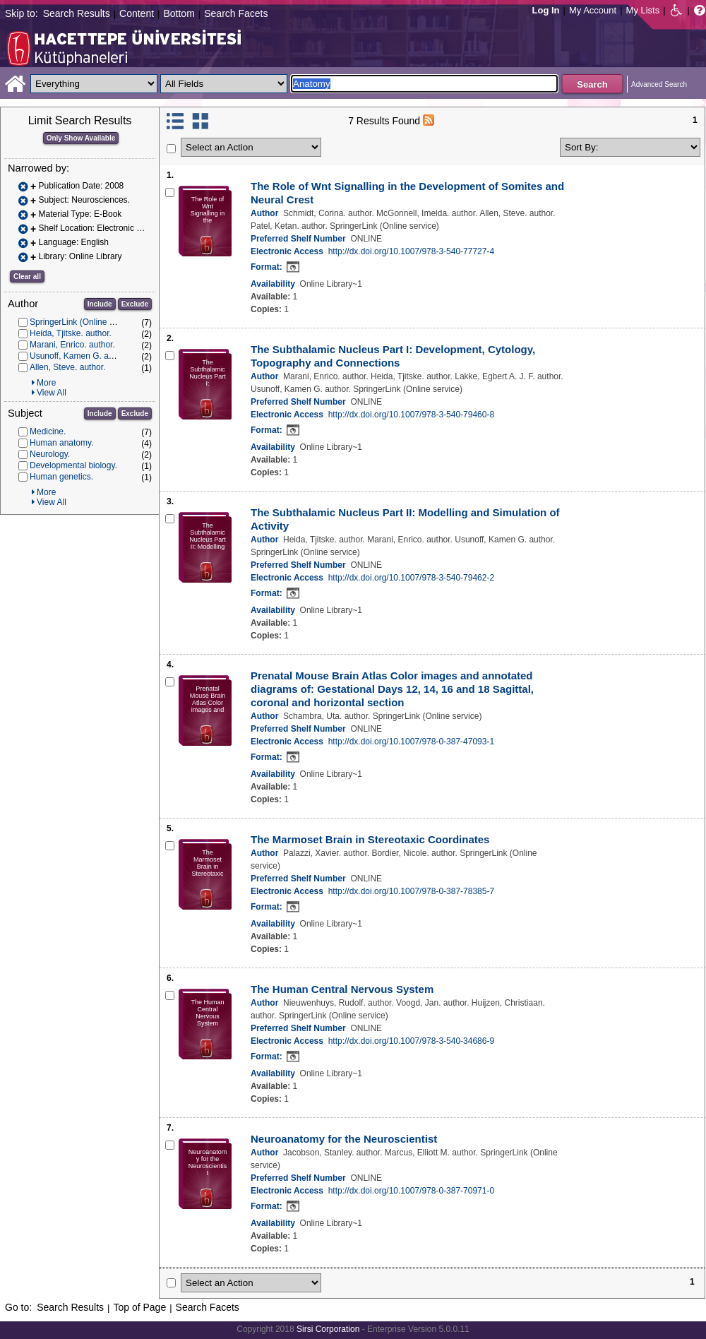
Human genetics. (61, 477)
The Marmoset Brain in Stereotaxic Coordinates (370, 839)
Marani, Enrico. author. (72, 345)
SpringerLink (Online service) (84, 322)
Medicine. (48, 431)
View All (51, 393)
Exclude (134, 304)
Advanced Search (659, 84)
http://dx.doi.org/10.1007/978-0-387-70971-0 (411, 1191)
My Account (592, 10)
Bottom (178, 13)
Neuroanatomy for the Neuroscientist (344, 1139)
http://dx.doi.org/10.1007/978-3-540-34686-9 (411, 1041)
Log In (546, 10)
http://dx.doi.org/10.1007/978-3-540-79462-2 (411, 578)
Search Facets (236, 13)
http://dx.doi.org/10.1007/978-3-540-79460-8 (411, 414)
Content (136, 13)
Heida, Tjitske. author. (71, 333)
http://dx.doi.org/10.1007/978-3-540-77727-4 (411, 251)
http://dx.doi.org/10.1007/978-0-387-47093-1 (411, 741)
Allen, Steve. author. (67, 367)
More (46, 383)
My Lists (643, 10)
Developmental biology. (73, 465)
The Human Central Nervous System (342, 989)
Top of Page (139, 1307)
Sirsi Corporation (328, 1329)
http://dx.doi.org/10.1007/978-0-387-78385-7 (411, 891)
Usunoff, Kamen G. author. (80, 356)
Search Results (76, 13)
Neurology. (50, 454)
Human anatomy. (62, 443)
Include (100, 304)
